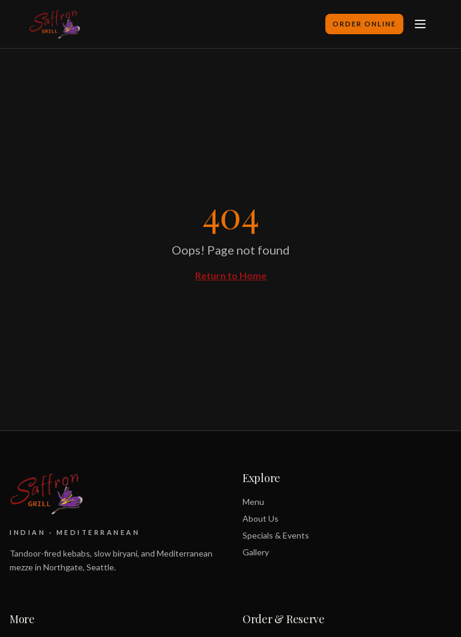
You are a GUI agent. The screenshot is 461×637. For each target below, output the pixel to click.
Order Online (364, 24)
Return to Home (231, 275)
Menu (253, 502)
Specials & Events (276, 535)
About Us (261, 518)
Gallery (256, 552)
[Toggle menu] (420, 24)
